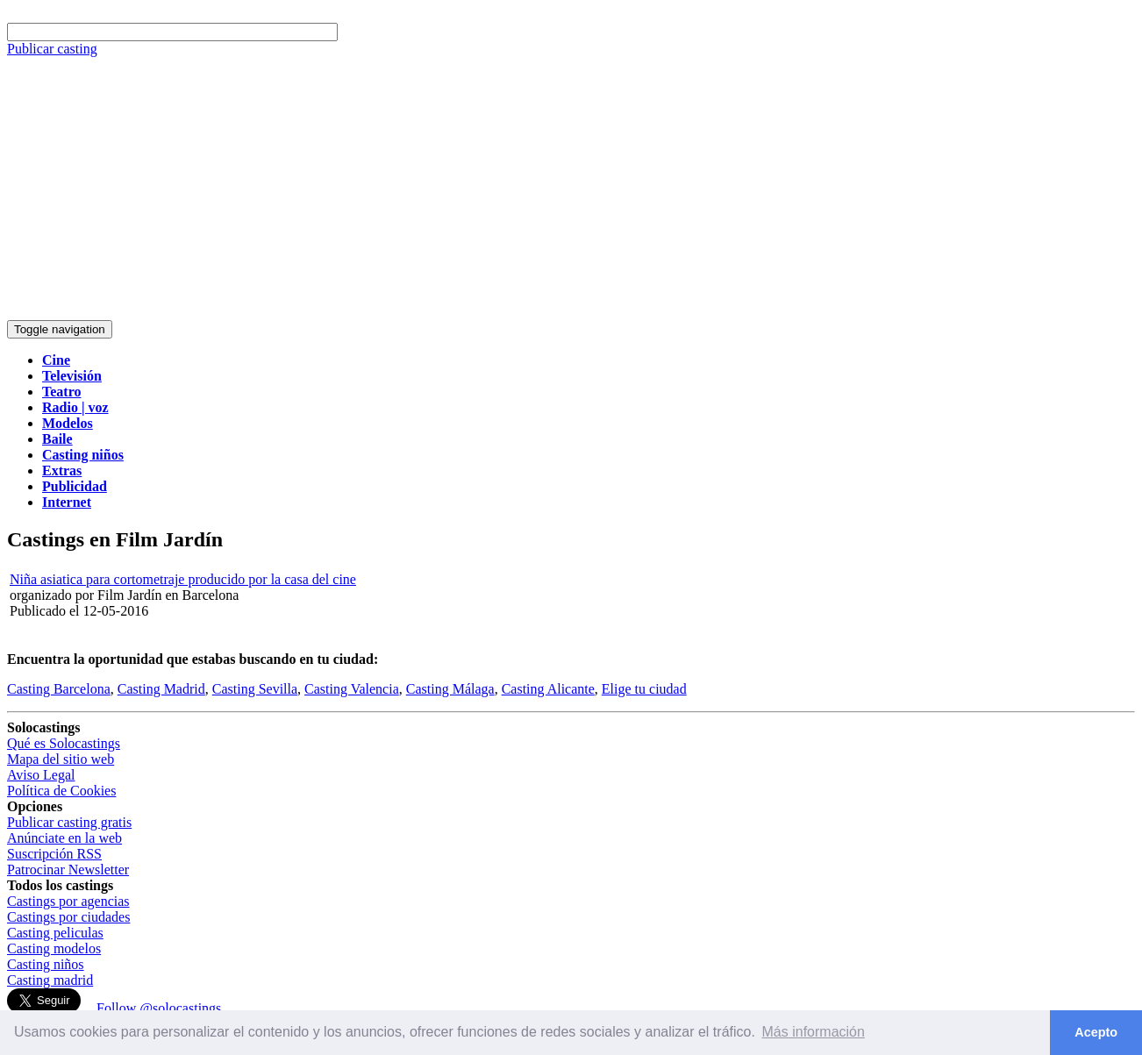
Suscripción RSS (54, 853)
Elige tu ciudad (644, 688)
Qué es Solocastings (63, 743)
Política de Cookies (61, 790)
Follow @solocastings (158, 1008)
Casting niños (45, 964)
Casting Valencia (351, 688)
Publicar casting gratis (69, 822)
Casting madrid (50, 980)
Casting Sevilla (254, 688)
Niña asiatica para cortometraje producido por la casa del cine (183, 579)
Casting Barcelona (59, 688)
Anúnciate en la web (64, 837)
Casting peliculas (55, 932)
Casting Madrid (161, 688)
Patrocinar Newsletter (68, 869)
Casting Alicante (548, 688)
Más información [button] (813, 1031)
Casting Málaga (450, 688)
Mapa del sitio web (60, 759)
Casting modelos (54, 948)
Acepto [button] (1095, 1032)
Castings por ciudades (68, 916)
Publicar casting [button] (52, 48)
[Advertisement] (571, 188)
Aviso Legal (41, 774)
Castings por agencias (68, 901)
